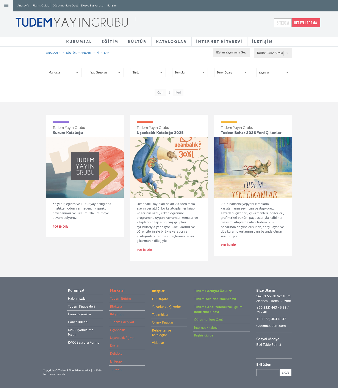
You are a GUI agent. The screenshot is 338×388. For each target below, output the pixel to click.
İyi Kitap (116, 361)
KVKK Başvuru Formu (84, 342)
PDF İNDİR (60, 226)
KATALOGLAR (171, 41)
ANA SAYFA (53, 52)
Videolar (158, 342)
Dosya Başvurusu (92, 5)
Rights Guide (41, 5)
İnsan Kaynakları (80, 314)
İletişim (112, 5)
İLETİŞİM (262, 41)
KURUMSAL (79, 41)
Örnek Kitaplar (163, 322)
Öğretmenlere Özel (65, 5)
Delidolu (116, 353)
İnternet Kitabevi (206, 327)
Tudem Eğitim (120, 298)
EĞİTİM (110, 41)
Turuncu (116, 369)
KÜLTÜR (137, 41)
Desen (114, 345)
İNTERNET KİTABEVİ (219, 41)
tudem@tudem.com (271, 325)
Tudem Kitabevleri (81, 306)
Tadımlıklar (160, 314)
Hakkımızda (77, 298)
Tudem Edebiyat (122, 322)
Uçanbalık (117, 330)
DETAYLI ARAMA (305, 22)
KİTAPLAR (103, 52)
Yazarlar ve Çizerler (166, 306)
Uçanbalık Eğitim (122, 338)
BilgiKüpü (117, 314)
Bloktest (116, 306)
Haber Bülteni (78, 322)
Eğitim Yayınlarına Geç (230, 52)
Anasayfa (23, 5)
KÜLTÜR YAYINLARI (78, 52)
